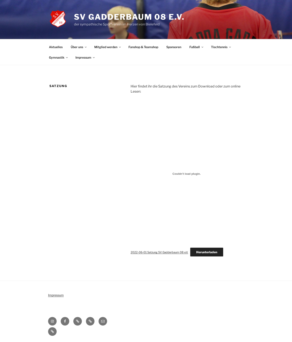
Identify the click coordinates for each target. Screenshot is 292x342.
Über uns (79, 47)
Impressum (85, 57)
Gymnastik (58, 57)
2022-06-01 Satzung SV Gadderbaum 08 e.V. (159, 252)
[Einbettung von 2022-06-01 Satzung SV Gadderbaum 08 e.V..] (187, 174)
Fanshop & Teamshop (143, 47)
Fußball (196, 47)
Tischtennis (221, 47)
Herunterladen (206, 252)
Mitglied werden (107, 47)
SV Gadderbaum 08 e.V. (129, 17)
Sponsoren (173, 47)
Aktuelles (56, 47)
